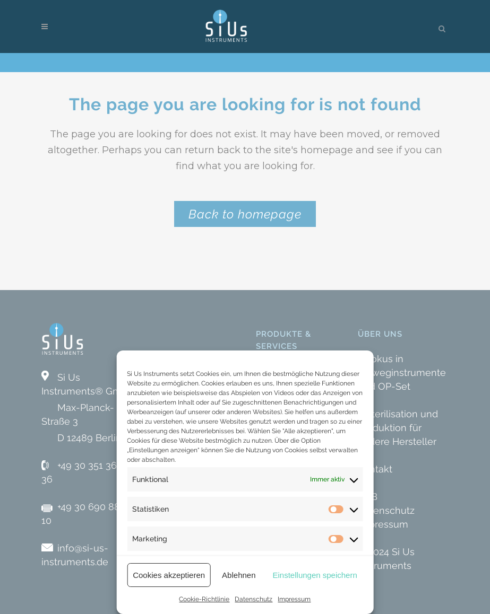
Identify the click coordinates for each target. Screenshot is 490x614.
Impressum (294, 599)
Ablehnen (238, 575)
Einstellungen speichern (315, 575)
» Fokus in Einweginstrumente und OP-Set (402, 372)
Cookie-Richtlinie (204, 599)
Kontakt (375, 469)
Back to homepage (245, 214)
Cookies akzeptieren (169, 575)
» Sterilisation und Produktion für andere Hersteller (398, 427)
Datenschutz (253, 599)
